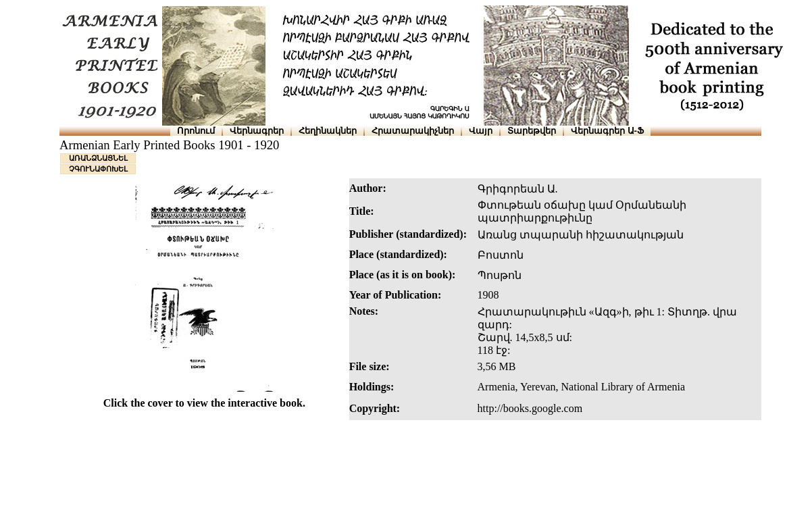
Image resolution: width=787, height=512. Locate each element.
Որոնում (196, 131)
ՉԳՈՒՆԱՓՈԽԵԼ (98, 169)
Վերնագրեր (257, 131)
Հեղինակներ (328, 131)
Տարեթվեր (531, 131)
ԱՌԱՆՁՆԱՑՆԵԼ (98, 158)
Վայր (480, 131)
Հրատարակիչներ (413, 131)
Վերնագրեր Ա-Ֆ (607, 131)
